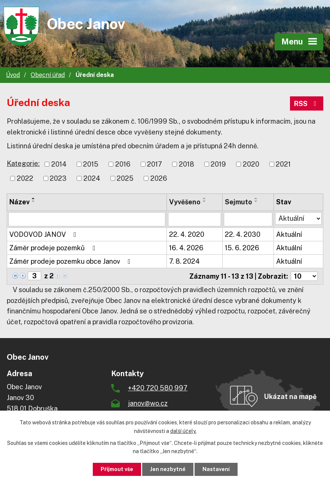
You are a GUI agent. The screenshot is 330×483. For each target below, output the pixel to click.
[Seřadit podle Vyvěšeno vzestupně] (205, 198)
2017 (154, 164)
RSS (307, 104)
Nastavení (216, 469)
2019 (218, 164)
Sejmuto (238, 202)
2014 (59, 164)
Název (19, 202)
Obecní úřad (48, 74)
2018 (186, 164)
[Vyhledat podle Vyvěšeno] (194, 219)
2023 (58, 178)
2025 (125, 178)
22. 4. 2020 (186, 234)
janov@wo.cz (148, 403)
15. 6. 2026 (242, 248)
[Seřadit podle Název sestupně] (34, 201)
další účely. (183, 431)
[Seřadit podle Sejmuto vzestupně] (256, 198)
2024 (91, 178)
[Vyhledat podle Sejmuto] (248, 219)
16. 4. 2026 (186, 248)
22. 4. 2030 (242, 234)
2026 (158, 178)
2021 (283, 164)
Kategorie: (23, 163)
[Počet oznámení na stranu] (304, 276)
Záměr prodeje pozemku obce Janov (71, 261)
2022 (25, 178)
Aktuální (289, 234)
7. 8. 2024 (184, 261)
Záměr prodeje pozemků (53, 248)
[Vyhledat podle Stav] (298, 218)
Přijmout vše (117, 469)
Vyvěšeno (185, 202)
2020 (251, 164)
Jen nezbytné (168, 469)
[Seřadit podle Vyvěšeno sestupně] (205, 201)
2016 (123, 164)
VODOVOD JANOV (44, 234)
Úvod (13, 74)
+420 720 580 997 (157, 388)
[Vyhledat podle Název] (86, 219)
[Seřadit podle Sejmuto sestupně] (256, 201)
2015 (90, 164)
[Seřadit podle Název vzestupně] (34, 198)
